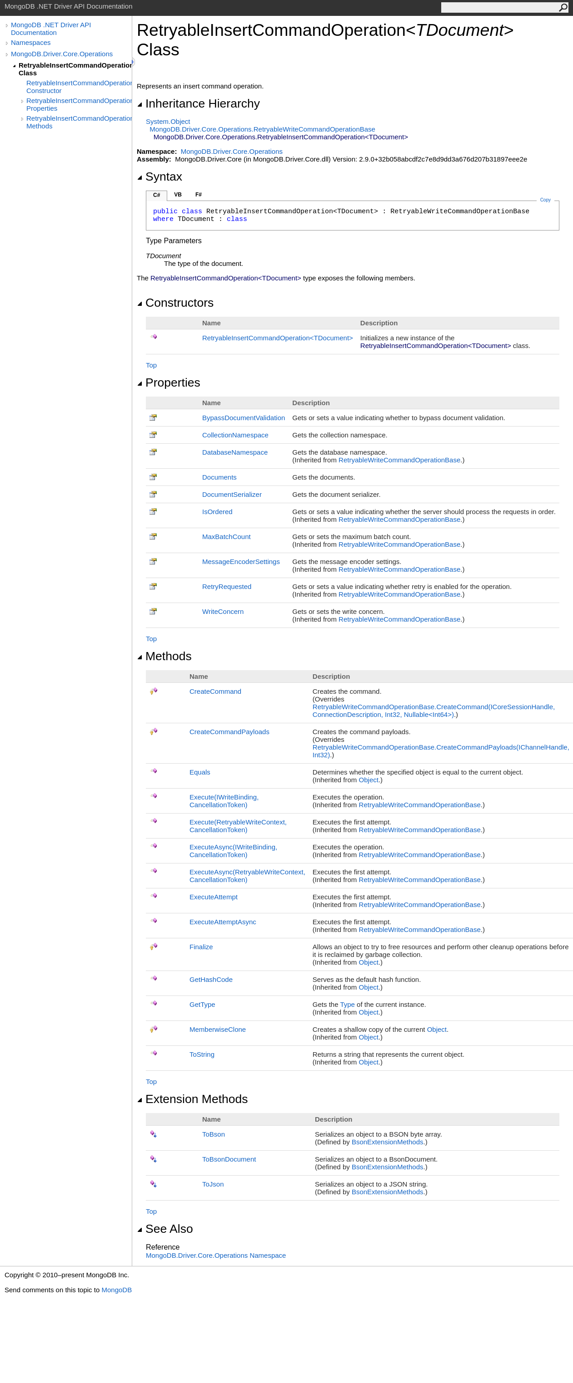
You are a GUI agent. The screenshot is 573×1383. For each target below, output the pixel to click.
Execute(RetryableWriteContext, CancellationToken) (238, 826)
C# (156, 195)
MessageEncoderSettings (241, 561)
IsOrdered (217, 511)
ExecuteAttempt (213, 897)
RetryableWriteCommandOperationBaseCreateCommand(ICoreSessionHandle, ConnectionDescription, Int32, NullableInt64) (434, 710)
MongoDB (116, 1290)
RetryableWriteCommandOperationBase (399, 460)
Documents (219, 477)
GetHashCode (211, 979)
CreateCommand (215, 691)
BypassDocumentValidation (243, 418)
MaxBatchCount (226, 536)
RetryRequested (226, 586)
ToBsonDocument (229, 1159)
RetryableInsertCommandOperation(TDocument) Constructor (79, 86)
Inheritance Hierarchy (198, 103)
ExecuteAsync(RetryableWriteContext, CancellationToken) (247, 875)
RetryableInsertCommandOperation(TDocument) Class (75, 69)
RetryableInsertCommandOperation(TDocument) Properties (79, 104)
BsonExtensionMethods (388, 1142)
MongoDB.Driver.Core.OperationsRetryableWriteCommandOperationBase (262, 129)
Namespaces (31, 42)
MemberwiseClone (217, 1029)
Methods (164, 656)
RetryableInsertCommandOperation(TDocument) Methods (79, 122)
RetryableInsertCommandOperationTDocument (277, 338)
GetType (202, 1004)
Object (369, 780)
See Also (165, 1229)
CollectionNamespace (235, 435)
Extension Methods (192, 1099)
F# (198, 194)
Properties (168, 382)
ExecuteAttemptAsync (222, 922)
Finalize (201, 947)
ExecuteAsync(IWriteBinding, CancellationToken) (233, 850)
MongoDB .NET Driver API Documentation (51, 28)
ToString (201, 1054)
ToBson (213, 1134)
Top (151, 365)
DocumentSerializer (232, 494)
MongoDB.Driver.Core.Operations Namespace (216, 1255)
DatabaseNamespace (235, 452)
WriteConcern (223, 611)
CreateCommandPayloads (229, 732)
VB (178, 194)
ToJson (213, 1184)
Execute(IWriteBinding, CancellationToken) (224, 801)
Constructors (175, 302)
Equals (199, 772)
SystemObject (168, 121)
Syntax (159, 176)
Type (347, 1004)
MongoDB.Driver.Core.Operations (62, 54)
